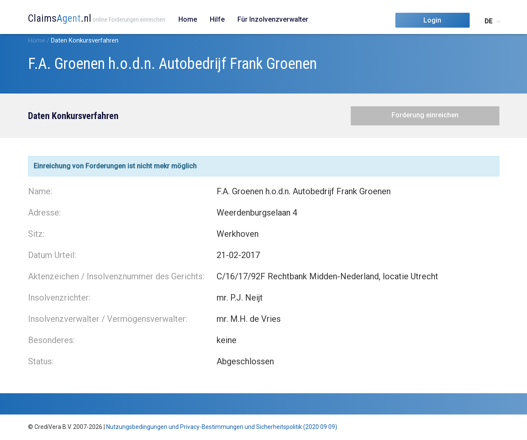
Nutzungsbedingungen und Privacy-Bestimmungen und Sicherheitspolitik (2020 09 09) (221, 426)
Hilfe (217, 19)
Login (432, 20)
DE (488, 21)
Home (187, 19)
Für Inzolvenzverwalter (272, 19)
